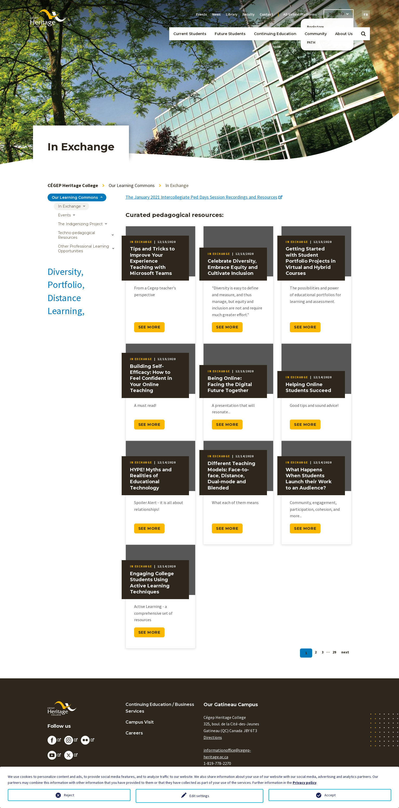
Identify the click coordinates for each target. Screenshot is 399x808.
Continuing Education (275, 33)
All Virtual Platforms (300, 14)
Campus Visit (140, 722)
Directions (213, 737)
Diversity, (65, 271)
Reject (69, 795)
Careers (134, 733)
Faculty (248, 14)
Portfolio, (66, 284)
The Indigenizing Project (80, 224)
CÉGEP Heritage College (73, 185)
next (345, 652)
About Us (344, 33)
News (216, 14)
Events (201, 14)
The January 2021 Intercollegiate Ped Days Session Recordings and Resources (204, 197)
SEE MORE (149, 327)
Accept (330, 795)
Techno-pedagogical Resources (76, 235)
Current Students (189, 33)
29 (334, 652)
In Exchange (69, 206)
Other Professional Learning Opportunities (83, 248)
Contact (266, 14)
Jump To (336, 14)
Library (231, 14)
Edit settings (199, 795)
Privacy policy (304, 782)
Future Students (230, 33)
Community (316, 33)
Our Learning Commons (132, 185)
